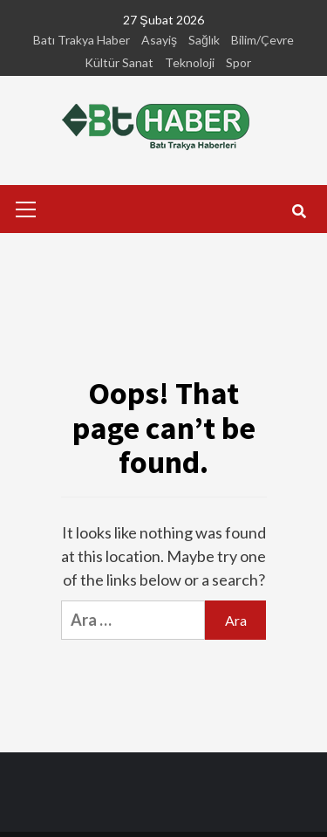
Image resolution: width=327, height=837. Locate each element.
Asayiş (159, 39)
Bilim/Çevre (262, 39)
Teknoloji (190, 62)
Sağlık (204, 39)
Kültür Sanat (119, 62)
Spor (238, 62)
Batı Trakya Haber (81, 39)
